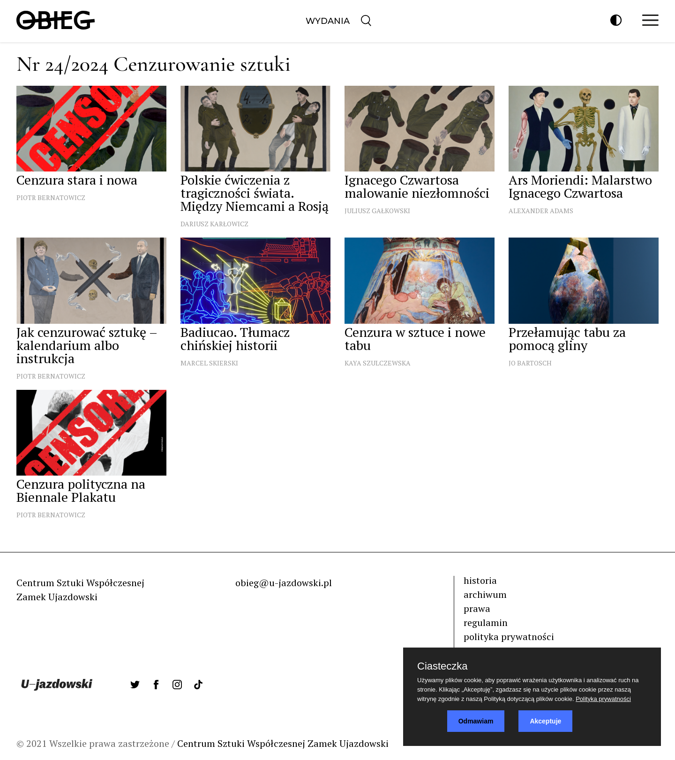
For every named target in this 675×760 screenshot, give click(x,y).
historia (480, 580)
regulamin (486, 622)
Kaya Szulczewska (378, 362)
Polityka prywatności (603, 698)
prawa (477, 608)
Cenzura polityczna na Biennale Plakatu (80, 490)
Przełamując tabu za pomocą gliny (567, 338)
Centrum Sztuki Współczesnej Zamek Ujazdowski (283, 743)
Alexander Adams (541, 210)
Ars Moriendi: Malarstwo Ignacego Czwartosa (580, 186)
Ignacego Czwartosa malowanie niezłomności (417, 186)
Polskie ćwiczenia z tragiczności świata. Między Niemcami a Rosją (254, 193)
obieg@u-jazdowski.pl (283, 582)
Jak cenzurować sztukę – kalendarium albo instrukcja (86, 345)
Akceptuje (545, 721)
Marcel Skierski (209, 362)
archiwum (485, 594)
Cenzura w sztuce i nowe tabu (415, 338)
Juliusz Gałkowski (377, 210)
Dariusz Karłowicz (214, 223)
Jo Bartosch (530, 362)
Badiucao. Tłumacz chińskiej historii (235, 338)
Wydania (328, 21)
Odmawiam (476, 721)
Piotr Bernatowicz (50, 197)
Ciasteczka (442, 666)
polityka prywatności (509, 636)
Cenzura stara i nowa (76, 179)
